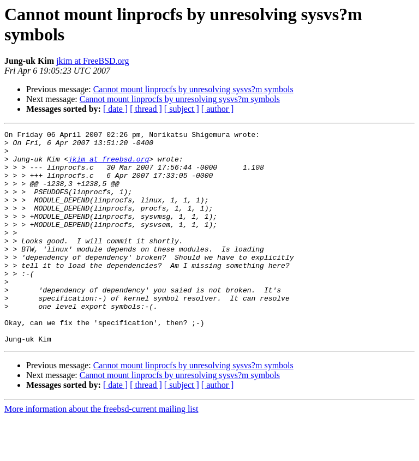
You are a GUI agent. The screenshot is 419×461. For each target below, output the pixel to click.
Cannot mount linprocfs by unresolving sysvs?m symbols (193, 89)
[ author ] (217, 108)
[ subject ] (181, 108)
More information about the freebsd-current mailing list (101, 451)
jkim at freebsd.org (108, 165)
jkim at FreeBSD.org (92, 60)
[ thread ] (146, 108)
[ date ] (115, 108)
